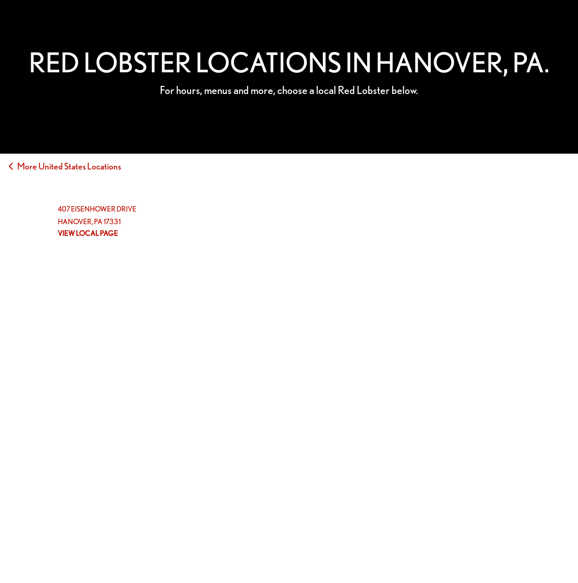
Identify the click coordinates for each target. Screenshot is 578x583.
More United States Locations (69, 166)
